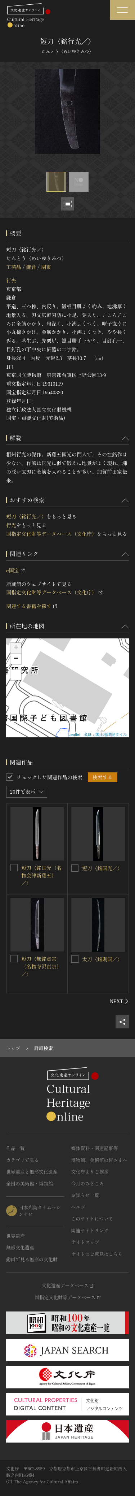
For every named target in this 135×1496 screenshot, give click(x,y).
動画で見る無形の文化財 (32, 1259)
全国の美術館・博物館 (29, 1183)
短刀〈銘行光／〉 (26, 516)
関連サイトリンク (90, 1230)
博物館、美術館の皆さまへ (99, 1160)
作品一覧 (15, 1148)
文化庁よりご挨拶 (90, 1171)
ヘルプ (78, 1207)
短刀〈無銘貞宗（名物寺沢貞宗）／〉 (41, 966)
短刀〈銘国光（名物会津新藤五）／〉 (41, 875)
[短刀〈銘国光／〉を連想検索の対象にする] (74, 868)
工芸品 (13, 266)
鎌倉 (31, 266)
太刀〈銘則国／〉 (102, 959)
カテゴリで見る (22, 1160)
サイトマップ (85, 1242)
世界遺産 (15, 1235)
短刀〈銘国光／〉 (102, 868)
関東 (46, 266)
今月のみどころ (87, 1183)
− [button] (16, 659)
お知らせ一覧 (85, 1195)
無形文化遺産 (20, 1247)
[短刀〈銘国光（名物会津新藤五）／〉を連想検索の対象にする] (14, 867)
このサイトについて (92, 1218)
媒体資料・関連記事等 (94, 1148)
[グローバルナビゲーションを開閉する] (122, 10)
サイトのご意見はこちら (97, 1253)
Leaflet (74, 734)
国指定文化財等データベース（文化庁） (51, 533)
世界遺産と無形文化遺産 (32, 1171)
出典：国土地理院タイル (105, 734)
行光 (11, 280)
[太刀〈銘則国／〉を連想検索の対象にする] (74, 959)
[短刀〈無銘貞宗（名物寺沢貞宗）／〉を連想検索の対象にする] (14, 958)
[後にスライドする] (119, 1001)
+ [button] (16, 648)
